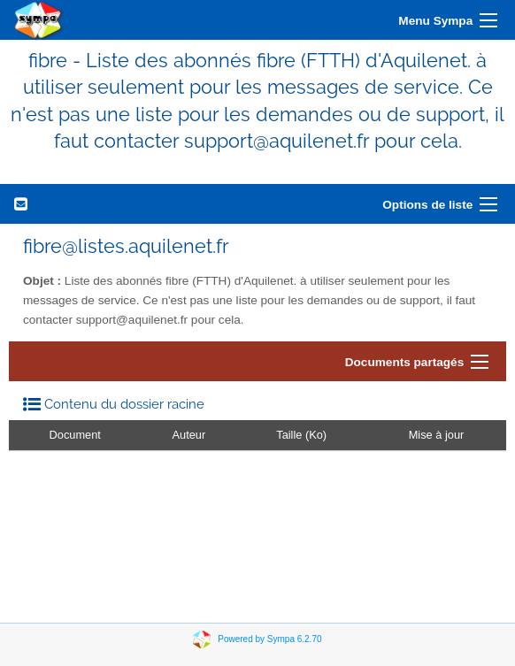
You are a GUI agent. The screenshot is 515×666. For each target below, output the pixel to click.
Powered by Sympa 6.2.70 (269, 638)
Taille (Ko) (301, 434)
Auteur (189, 434)
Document (75, 434)
